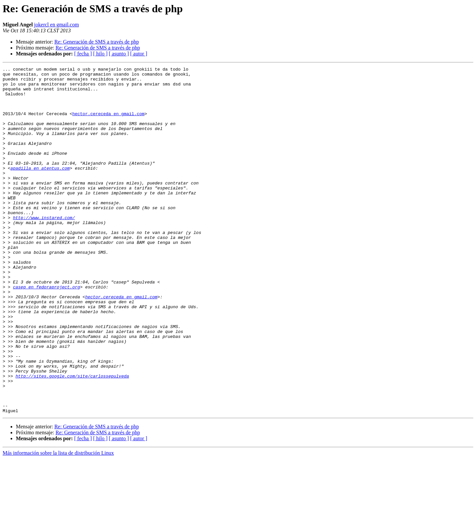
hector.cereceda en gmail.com (108, 123)
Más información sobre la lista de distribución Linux (58, 522)
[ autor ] (138, 53)
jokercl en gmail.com (56, 24)
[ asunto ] (119, 53)
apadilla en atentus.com (39, 189)
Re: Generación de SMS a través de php (96, 42)
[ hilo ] (100, 53)
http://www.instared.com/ (44, 248)
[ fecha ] (83, 53)
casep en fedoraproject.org (46, 331)
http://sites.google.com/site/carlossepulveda (72, 438)
